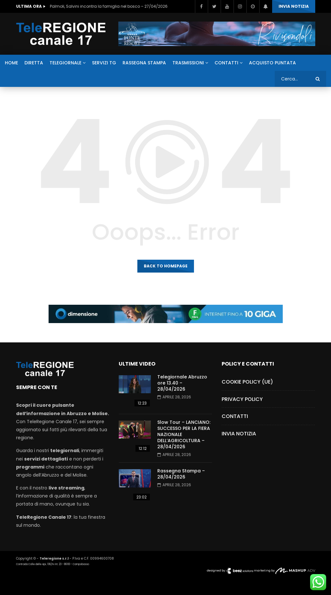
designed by (230, 570)
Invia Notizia (239, 433)
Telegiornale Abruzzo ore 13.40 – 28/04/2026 (182, 383)
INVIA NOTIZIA (294, 6)
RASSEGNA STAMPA (144, 63)
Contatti (235, 416)
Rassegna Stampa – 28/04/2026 (181, 474)
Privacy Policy (242, 399)
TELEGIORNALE (65, 63)
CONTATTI (226, 63)
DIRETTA (33, 63)
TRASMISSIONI (188, 63)
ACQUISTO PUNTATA (272, 63)
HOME (11, 63)
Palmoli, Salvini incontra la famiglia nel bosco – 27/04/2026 (109, 6)
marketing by (284, 570)
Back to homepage (166, 266)
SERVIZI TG (104, 63)
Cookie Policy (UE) (247, 382)
